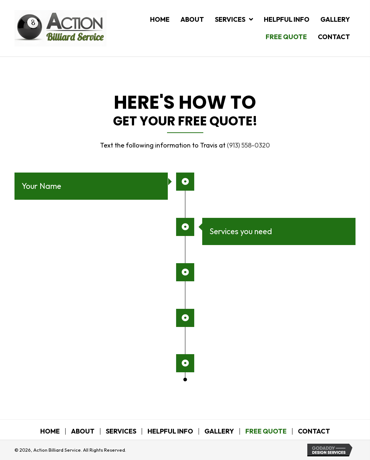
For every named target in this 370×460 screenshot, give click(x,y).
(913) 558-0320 (248, 145)
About (83, 431)
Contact (314, 431)
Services (121, 431)
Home (50, 431)
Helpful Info (170, 431)
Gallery (219, 431)
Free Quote (266, 431)
